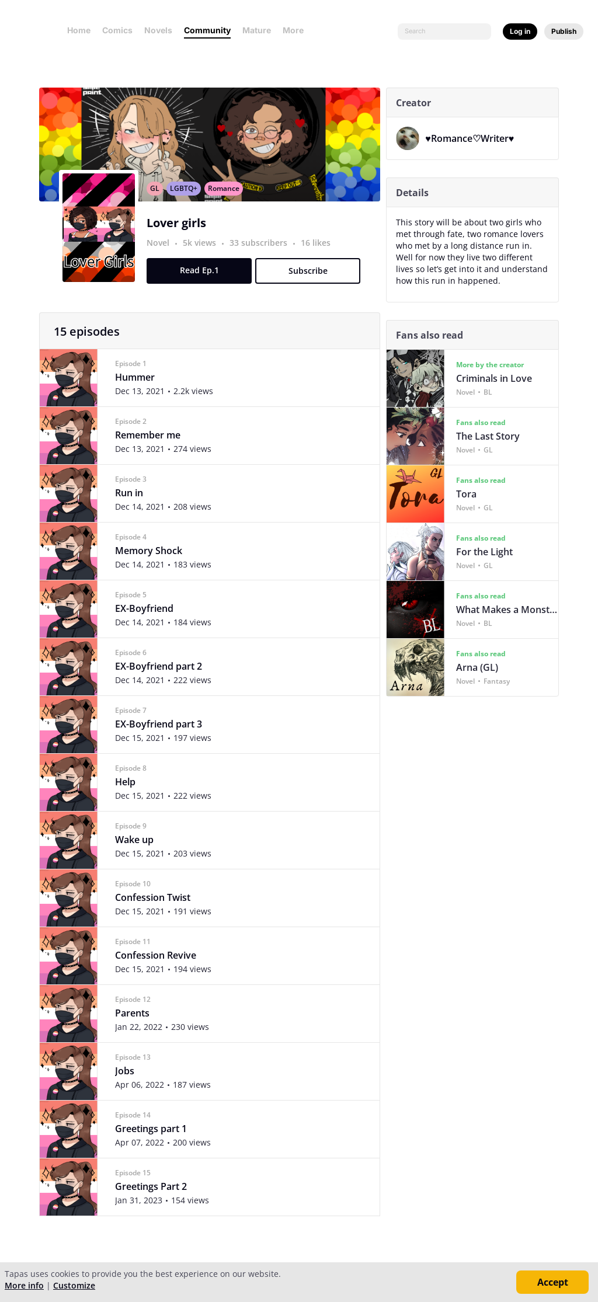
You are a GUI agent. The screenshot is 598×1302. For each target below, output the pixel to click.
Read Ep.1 (201, 282)
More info (24, 1285)
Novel (161, 255)
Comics (117, 30)
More (297, 30)
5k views (203, 255)
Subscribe (310, 283)
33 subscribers (262, 255)
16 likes (318, 255)
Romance (226, 201)
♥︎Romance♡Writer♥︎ (472, 138)
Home (79, 30)
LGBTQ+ (186, 201)
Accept (552, 1282)
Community (207, 30)
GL (157, 201)
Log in (520, 31)
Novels (158, 30)
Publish (563, 31)
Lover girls (179, 235)
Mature (256, 30)
